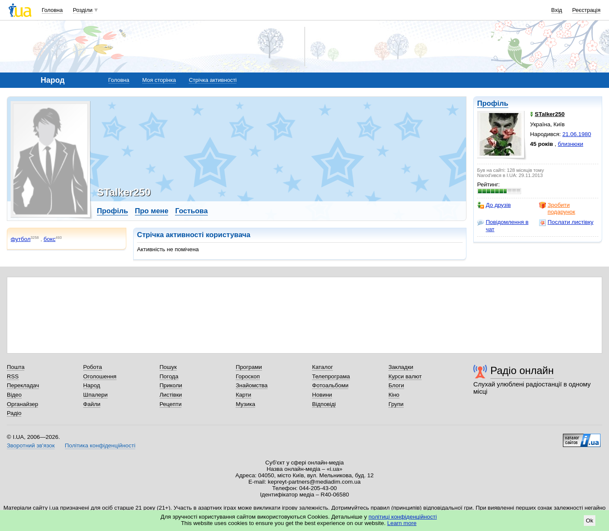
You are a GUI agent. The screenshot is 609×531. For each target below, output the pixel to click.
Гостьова (191, 211)
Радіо (14, 413)
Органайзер (22, 404)
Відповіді (324, 404)
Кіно (393, 395)
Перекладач (23, 385)
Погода (169, 376)
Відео (14, 395)
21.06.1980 (576, 134)
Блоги (396, 385)
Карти (243, 395)
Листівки (171, 395)
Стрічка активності (212, 80)
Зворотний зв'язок (31, 445)
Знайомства (252, 385)
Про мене (152, 211)
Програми (249, 367)
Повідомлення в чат (502, 225)
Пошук (168, 367)
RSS (13, 376)
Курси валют (405, 376)
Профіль (492, 103)
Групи (395, 404)
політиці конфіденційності (403, 517)
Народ (91, 385)
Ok (589, 520)
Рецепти (171, 404)
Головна (52, 10)
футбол (21, 239)
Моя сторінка (159, 80)
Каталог (322, 367)
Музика (245, 404)
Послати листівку (566, 222)
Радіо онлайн (522, 370)
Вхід (556, 10)
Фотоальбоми (330, 385)
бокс (49, 239)
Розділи (83, 10)
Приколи (171, 385)
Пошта (15, 367)
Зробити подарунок (557, 208)
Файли (92, 404)
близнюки (570, 144)
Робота (92, 367)
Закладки (400, 367)
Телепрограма (331, 376)
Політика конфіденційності (100, 445)
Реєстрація (586, 10)
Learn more (402, 523)
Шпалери (95, 395)
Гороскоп (247, 376)
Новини (322, 395)
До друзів (494, 205)
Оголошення (100, 376)
